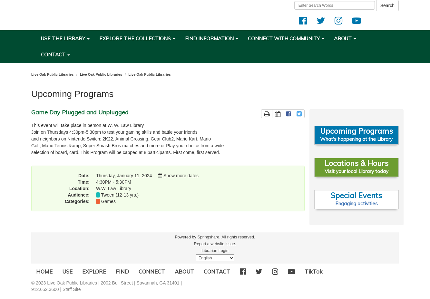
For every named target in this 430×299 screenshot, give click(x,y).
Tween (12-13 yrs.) (120, 195)
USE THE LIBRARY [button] (65, 38)
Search (387, 5)
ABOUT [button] (345, 38)
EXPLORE (94, 271)
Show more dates (181, 175)
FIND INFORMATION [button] (211, 38)
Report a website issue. (215, 244)
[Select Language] (215, 258)
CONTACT (217, 271)
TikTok (313, 271)
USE (67, 271)
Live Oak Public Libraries (52, 74)
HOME (44, 271)
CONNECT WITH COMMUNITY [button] (286, 38)
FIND (122, 271)
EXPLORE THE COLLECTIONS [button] (137, 38)
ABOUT (184, 271)
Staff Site (72, 289)
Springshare (208, 237)
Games (108, 201)
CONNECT (152, 271)
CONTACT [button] (55, 55)
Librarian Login (214, 250)
